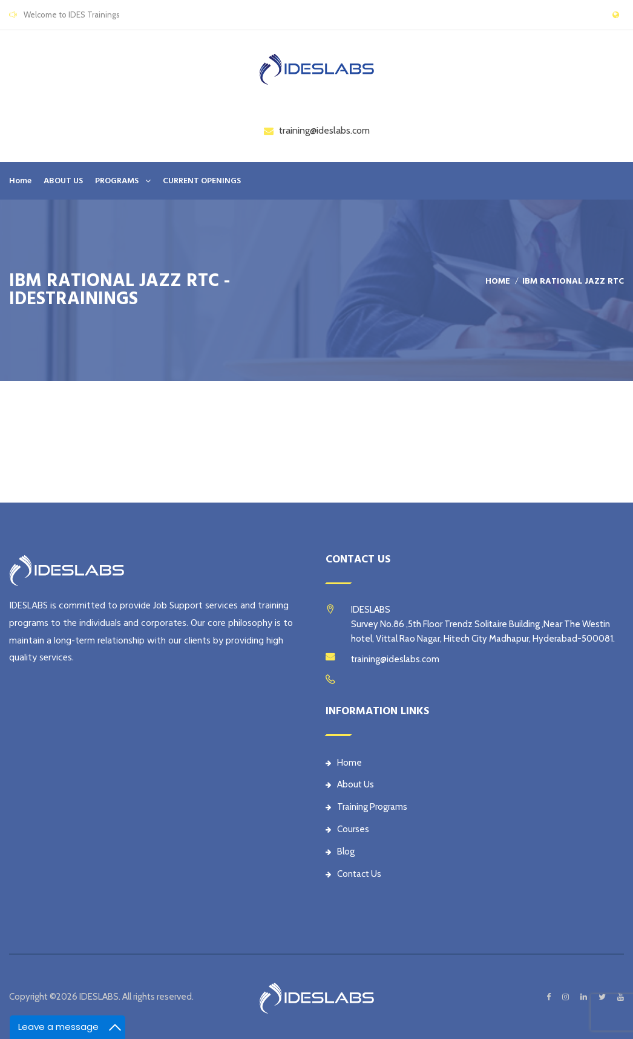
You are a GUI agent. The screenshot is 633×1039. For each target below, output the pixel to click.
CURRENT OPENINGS (202, 181)
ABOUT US (63, 181)
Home (20, 181)
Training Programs (366, 806)
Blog (340, 851)
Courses (347, 829)
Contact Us (353, 873)
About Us (350, 784)
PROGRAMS (117, 181)
